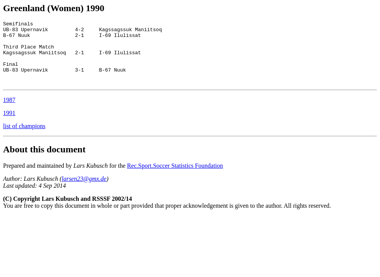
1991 (9, 125)
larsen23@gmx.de (83, 191)
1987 (9, 112)
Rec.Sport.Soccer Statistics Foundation (175, 178)
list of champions (24, 138)
